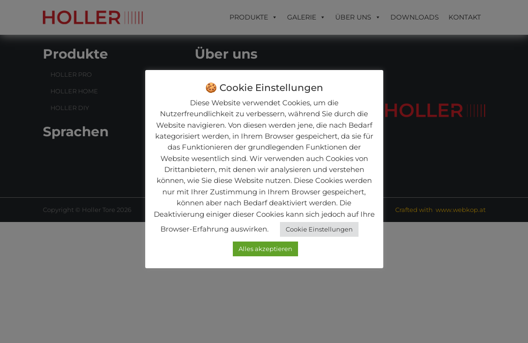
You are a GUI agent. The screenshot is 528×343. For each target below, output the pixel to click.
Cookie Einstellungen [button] (319, 229)
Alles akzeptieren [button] (265, 248)
